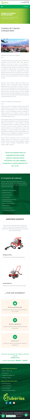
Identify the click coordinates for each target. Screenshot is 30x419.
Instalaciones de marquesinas (8, 210)
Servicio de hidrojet (6, 388)
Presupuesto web (23, 414)
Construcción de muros (7, 208)
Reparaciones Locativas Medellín (9, 190)
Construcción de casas (7, 195)
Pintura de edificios (6, 197)
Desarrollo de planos (6, 192)
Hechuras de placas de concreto (9, 199)
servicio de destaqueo (6, 385)
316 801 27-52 (25, 2)
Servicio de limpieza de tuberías (8, 390)
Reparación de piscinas (7, 201)
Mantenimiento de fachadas (8, 203)
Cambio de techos (6, 205)
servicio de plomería (6, 383)
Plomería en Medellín (6, 377)
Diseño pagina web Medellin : (7, 413)
